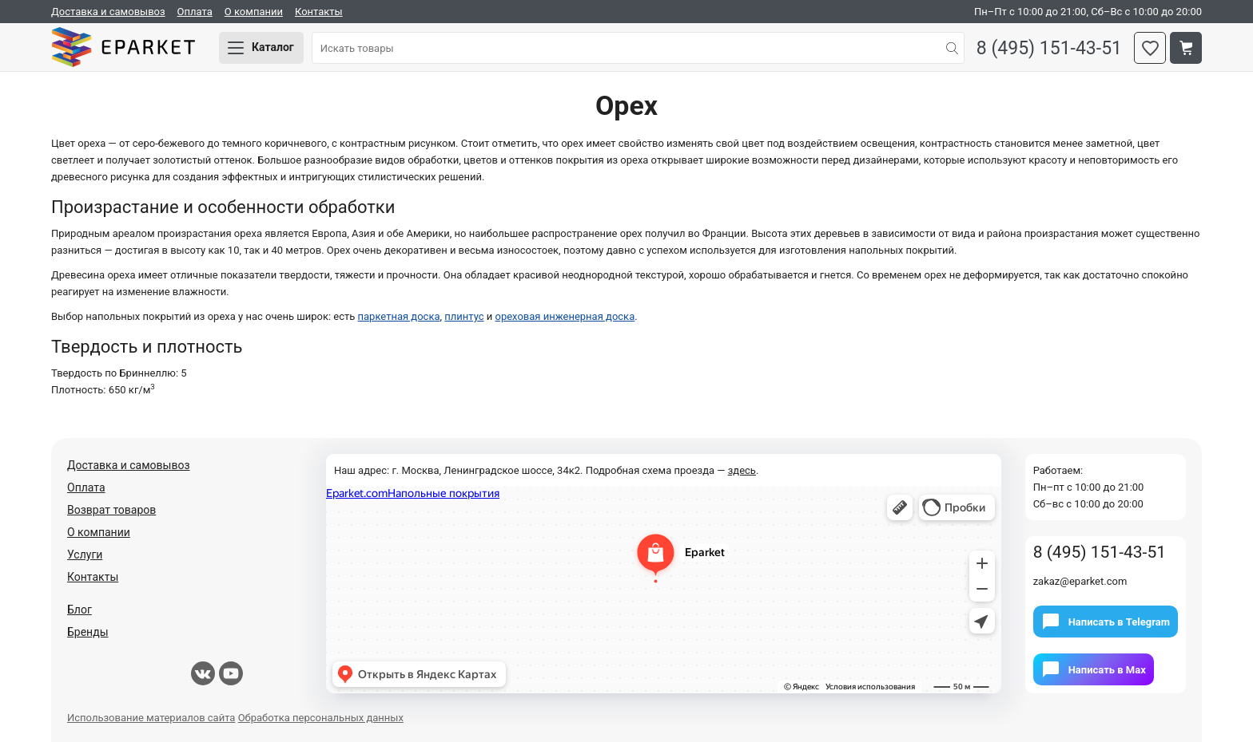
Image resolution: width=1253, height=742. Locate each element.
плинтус (463, 316)
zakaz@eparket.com (1080, 581)
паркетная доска (399, 316)
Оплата (195, 12)
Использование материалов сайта (151, 718)
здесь (742, 470)
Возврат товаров (111, 509)
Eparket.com (123, 47)
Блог (79, 609)
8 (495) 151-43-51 (1049, 48)
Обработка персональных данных (321, 718)
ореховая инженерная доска (564, 316)
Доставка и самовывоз (108, 12)
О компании (254, 12)
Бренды (88, 632)
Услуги (84, 554)
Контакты (319, 12)
